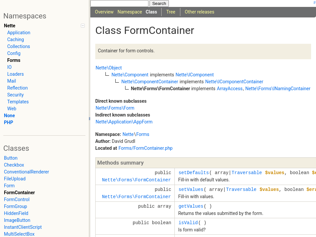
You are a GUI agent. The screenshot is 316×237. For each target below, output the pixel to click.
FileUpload (15, 178)
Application (18, 32)
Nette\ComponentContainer (149, 81)
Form (9, 185)
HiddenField (16, 213)
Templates (18, 101)
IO (9, 67)
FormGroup (15, 206)
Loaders (15, 74)
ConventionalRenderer (26, 171)
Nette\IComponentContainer (234, 81)
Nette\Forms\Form (115, 108)
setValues (190, 189)
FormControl (17, 199)
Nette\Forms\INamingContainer (277, 88)
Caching (15, 39)
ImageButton (17, 220)
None (9, 115)
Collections (18, 46)
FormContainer (19, 192)
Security (15, 94)
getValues (190, 206)
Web (11, 108)
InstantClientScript (23, 227)
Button (10, 158)
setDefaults (193, 173)
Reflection (17, 88)
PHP (8, 122)
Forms (13, 60)
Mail (11, 81)
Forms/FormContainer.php (146, 148)
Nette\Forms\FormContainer (136, 180)
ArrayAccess (229, 88)
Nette (9, 25)
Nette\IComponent (194, 74)
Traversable (247, 173)
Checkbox (14, 165)
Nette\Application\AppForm (124, 121)
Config (13, 53)
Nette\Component (129, 74)
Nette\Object (109, 67)
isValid (188, 223)
